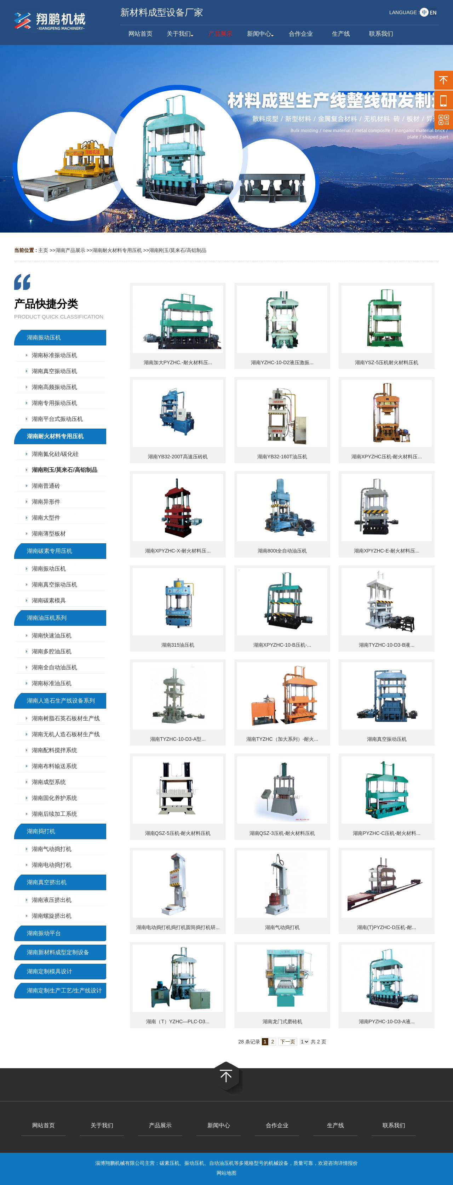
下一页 (287, 1041)
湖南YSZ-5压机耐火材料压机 (387, 362)
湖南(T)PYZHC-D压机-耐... (386, 927)
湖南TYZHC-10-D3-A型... (178, 739)
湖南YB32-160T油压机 (282, 456)
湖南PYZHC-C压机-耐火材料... (386, 833)
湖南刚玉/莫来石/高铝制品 (177, 250)
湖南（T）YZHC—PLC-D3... (177, 1021)
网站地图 (226, 1173)
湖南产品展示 (70, 250)
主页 (43, 250)
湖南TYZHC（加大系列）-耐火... (282, 739)
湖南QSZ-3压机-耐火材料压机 (282, 833)
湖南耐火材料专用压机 (117, 250)
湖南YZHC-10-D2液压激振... (282, 362)
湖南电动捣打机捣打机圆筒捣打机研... (178, 927)
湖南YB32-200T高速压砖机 (178, 456)
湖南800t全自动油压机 (282, 551)
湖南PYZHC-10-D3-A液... (387, 1021)
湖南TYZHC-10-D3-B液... (386, 645)
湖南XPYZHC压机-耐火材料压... (386, 456)
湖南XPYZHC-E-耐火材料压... (386, 551)
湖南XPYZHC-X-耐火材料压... (178, 551)
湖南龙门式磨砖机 (282, 1021)
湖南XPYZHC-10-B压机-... (282, 645)
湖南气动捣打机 (282, 927)
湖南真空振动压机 (387, 739)
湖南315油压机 (177, 645)
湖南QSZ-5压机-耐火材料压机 (178, 833)
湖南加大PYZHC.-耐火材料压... (178, 362)
